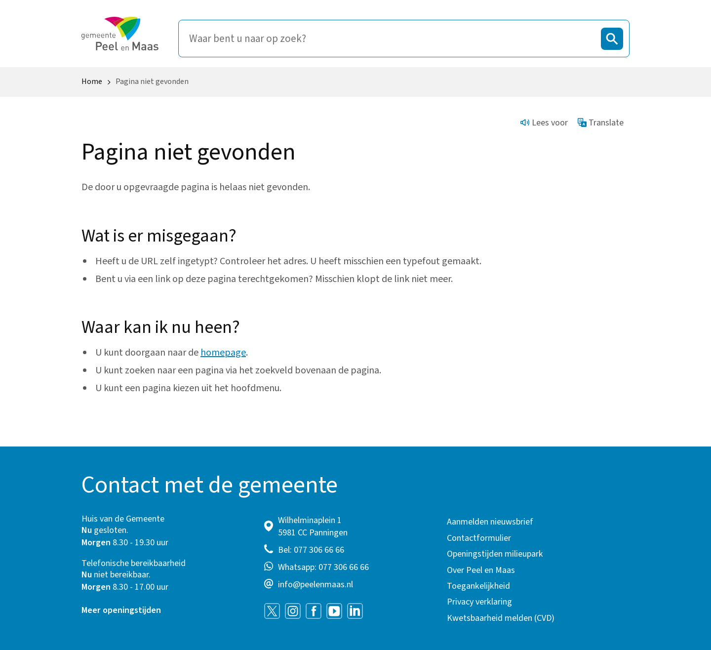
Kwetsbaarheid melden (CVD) (500, 618)
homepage (223, 353)
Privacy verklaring (479, 602)
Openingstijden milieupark (495, 554)
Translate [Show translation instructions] (601, 123)
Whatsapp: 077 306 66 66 (323, 567)
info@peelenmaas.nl (315, 584)
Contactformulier (479, 538)
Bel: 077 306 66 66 (311, 550)
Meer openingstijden (121, 610)
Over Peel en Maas (481, 570)
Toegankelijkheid (478, 586)
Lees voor (544, 123)
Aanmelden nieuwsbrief (490, 522)
